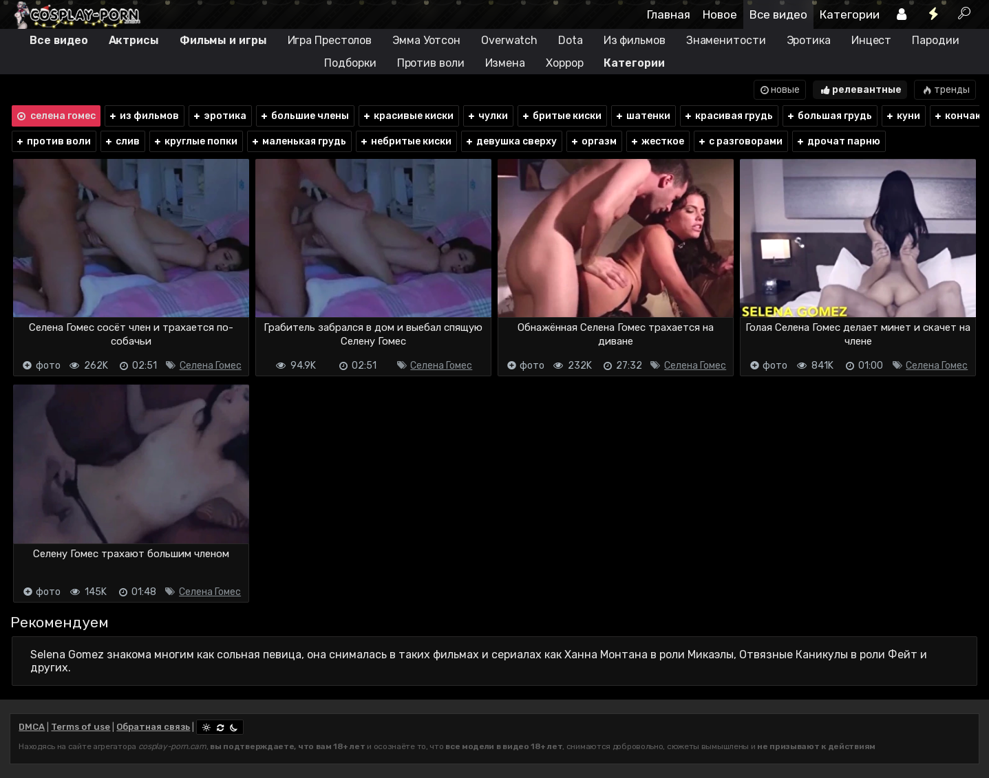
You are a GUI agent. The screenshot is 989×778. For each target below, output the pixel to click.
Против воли (431, 62)
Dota (570, 40)
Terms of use (80, 727)
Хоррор (564, 62)
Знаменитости (726, 40)
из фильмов (143, 116)
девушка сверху (511, 141)
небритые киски (405, 141)
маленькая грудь (298, 141)
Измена (505, 62)
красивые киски (408, 116)
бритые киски (561, 116)
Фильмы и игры (223, 40)
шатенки (642, 116)
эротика (219, 116)
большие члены (304, 116)
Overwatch (509, 40)
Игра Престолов (330, 40)
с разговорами (740, 141)
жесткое (657, 141)
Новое (720, 14)
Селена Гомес (211, 365)
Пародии (935, 40)
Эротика (809, 40)
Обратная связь (153, 727)
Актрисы (134, 40)
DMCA (32, 727)
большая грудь (829, 116)
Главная (668, 14)
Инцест (871, 40)
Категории (850, 14)
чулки (487, 116)
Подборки (350, 62)
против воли (53, 141)
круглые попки (195, 141)
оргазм (593, 141)
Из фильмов (635, 40)
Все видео (778, 14)
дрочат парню (838, 141)
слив (122, 141)
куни (902, 116)
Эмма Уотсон (426, 40)
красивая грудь (728, 116)
